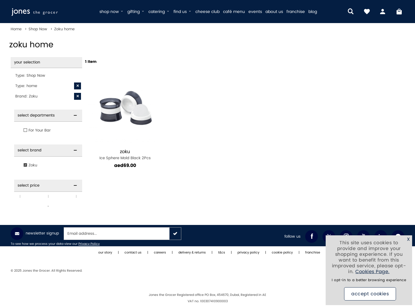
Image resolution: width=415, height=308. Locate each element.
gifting (136, 11)
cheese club (207, 11)
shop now (111, 11)
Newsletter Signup (35, 233)
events (255, 11)
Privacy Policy (89, 244)
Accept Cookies (370, 294)
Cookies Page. (372, 271)
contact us (133, 252)
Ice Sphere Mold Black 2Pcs (125, 154)
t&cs (221, 252)
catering (159, 11)
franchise (295, 11)
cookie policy (282, 252)
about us (274, 11)
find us (182, 11)
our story (105, 252)
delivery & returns (192, 252)
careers (160, 252)
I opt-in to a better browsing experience (369, 280)
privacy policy (248, 252)
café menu (234, 11)
